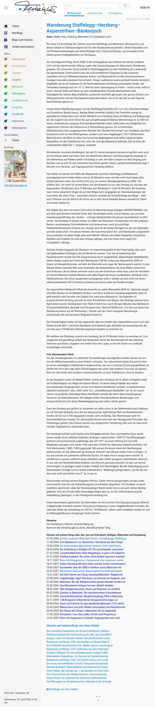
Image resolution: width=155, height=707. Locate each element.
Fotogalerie (115, 13)
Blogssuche (74, 13)
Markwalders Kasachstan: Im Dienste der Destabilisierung (77, 656)
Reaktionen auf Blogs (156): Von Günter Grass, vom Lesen (77, 660)
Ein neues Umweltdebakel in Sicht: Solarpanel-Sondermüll (77, 663)
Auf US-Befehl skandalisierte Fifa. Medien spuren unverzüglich (79, 645)
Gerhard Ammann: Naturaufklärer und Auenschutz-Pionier (77, 667)
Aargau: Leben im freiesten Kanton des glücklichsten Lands (78, 638)
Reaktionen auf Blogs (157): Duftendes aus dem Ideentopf (77, 649)
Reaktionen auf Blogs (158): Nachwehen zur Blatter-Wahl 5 (77, 641)
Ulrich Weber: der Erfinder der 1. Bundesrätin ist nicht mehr (77, 670)
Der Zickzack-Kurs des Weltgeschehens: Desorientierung (76, 674)
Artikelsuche (94, 13)
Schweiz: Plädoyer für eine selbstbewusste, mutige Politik (77, 652)
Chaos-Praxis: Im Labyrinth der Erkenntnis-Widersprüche (76, 678)
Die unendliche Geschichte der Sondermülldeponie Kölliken (77, 631)
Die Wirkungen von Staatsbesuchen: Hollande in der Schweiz (78, 681)
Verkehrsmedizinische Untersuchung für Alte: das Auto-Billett (79, 634)
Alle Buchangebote (15, 185)
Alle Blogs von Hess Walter (62, 689)
